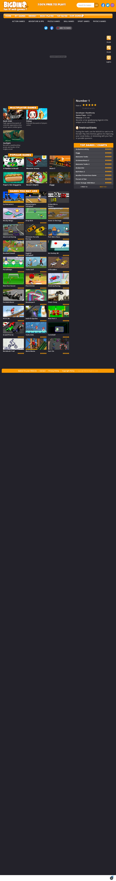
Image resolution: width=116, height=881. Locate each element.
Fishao (29, 121)
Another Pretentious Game (86, 175)
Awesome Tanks (82, 157)
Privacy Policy (53, 371)
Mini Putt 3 (52, 319)
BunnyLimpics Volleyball (31, 205)
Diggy (52, 185)
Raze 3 (52, 168)
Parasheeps (7, 270)
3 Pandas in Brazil (10, 168)
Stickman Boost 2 (82, 160)
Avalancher (80, 168)
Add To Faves (64, 28)
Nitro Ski (6, 319)
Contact (43, 371)
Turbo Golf (30, 270)
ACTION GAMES (18, 21)
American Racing (9, 237)
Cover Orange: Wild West (85, 183)
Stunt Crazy (52, 302)
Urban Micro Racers (53, 205)
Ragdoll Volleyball (29, 254)
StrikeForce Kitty (82, 149)
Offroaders (52, 270)
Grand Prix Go (8, 335)
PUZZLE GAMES (54, 21)
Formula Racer (8, 302)
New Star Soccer (9, 286)
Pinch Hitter (30, 286)
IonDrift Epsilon (32, 319)
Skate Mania (30, 351)
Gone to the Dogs (54, 221)
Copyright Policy (68, 371)
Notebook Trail (9, 351)
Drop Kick (29, 221)
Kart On (51, 351)
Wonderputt (30, 302)
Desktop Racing (54, 286)
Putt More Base (54, 237)
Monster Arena (32, 168)
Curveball (51, 335)
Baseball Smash (9, 253)
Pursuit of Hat (81, 179)
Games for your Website (27, 371)
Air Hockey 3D (53, 253)
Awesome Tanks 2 (82, 164)
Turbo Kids (30, 335)
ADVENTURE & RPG (36, 21)
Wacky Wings (8, 221)
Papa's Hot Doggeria (12, 185)
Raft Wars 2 (80, 172)
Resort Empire (32, 185)
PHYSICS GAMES (99, 21)
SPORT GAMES (83, 21)
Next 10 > (103, 187)
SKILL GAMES (69, 21)
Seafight (7, 143)
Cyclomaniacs (8, 204)
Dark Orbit (7, 121)
